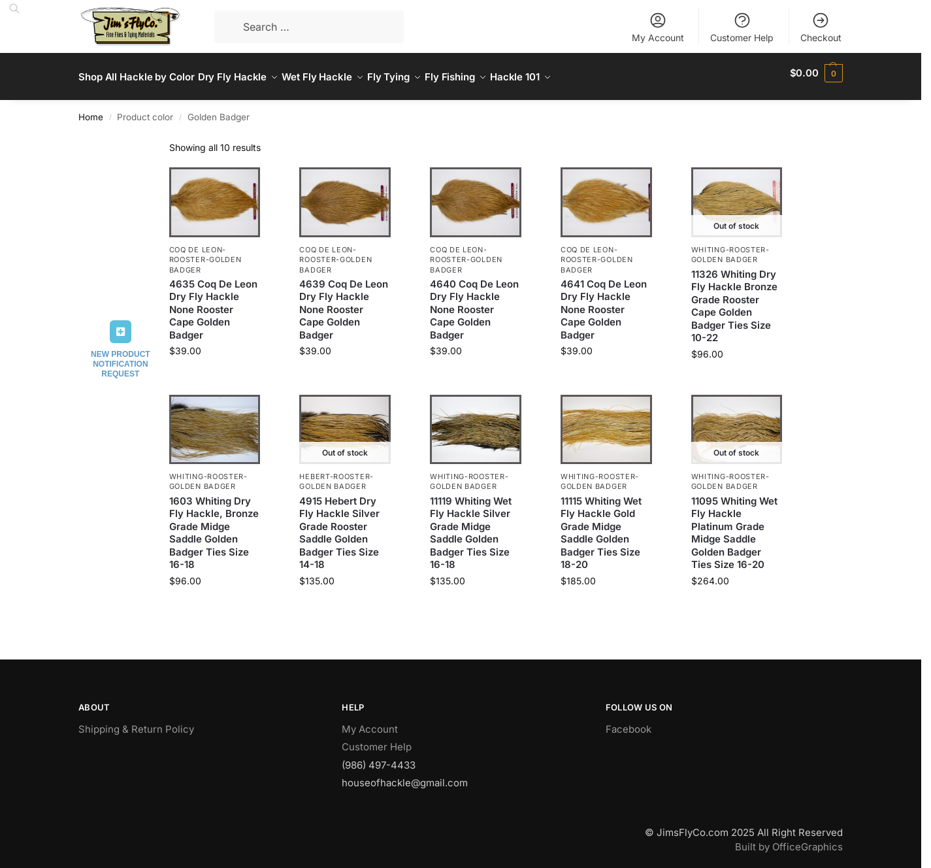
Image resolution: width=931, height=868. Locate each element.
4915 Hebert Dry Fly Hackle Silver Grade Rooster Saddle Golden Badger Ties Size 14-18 (339, 525)
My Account (658, 27)
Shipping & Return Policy (136, 721)
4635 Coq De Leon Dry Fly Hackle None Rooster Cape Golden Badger (213, 302)
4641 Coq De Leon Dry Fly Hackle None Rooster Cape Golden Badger (604, 302)
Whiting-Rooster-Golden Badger (730, 247)
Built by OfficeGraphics (789, 839)
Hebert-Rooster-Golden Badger (336, 474)
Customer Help (742, 27)
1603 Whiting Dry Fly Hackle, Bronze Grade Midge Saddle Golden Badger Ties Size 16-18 (214, 525)
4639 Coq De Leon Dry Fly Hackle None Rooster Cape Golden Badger (343, 302)
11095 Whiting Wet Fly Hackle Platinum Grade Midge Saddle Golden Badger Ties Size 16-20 (734, 525)
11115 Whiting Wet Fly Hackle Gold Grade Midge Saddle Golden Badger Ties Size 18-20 (601, 525)
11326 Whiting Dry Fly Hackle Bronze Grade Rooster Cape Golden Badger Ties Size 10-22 (734, 298)
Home (90, 110)
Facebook (628, 721)
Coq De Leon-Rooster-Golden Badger (205, 252)
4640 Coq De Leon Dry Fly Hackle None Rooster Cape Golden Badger (474, 302)
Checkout (820, 27)
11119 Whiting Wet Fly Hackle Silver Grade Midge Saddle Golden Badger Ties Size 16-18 (471, 525)
